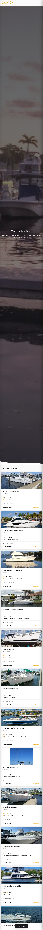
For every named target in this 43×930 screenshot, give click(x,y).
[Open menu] (39, 3)
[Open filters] (21, 926)
